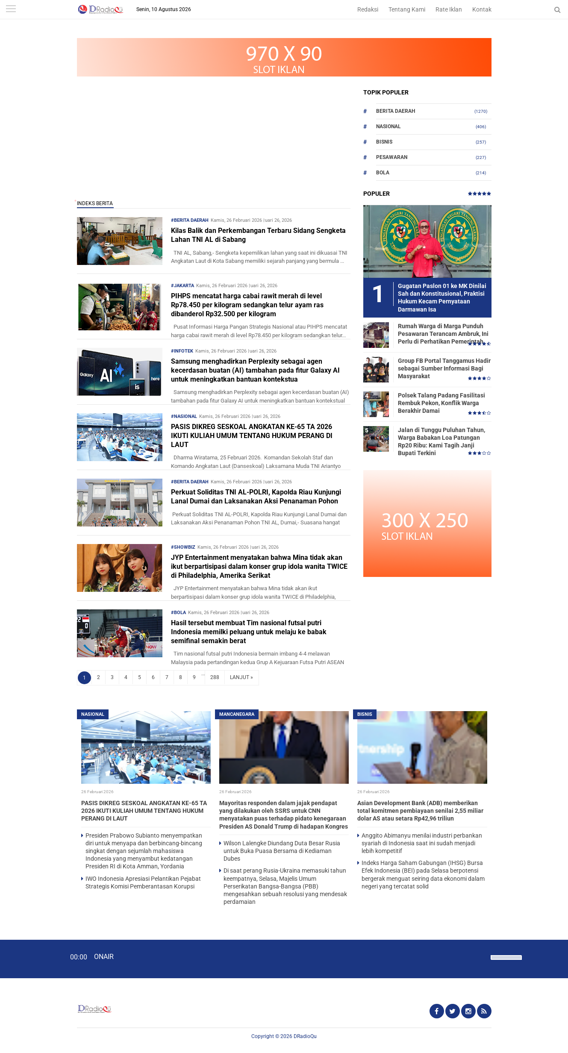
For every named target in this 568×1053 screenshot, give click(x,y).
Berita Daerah (395, 111)
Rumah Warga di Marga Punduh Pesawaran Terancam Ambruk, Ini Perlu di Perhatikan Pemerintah (443, 334)
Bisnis (384, 142)
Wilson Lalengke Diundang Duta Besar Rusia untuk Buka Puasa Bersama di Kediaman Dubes (282, 851)
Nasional (388, 126)
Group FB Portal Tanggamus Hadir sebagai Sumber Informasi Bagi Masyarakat (444, 368)
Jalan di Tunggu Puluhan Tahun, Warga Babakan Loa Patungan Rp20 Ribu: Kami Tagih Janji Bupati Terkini (441, 441)
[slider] (506, 962)
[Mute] (481, 956)
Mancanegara (236, 714)
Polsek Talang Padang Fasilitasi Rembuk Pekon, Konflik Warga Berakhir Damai (441, 403)
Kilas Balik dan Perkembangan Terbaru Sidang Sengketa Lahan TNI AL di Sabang (258, 235)
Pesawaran (391, 157)
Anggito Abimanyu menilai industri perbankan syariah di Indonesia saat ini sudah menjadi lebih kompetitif (422, 843)
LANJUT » (241, 677)
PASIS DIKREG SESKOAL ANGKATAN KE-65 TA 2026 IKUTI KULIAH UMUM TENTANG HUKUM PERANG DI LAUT (252, 436)
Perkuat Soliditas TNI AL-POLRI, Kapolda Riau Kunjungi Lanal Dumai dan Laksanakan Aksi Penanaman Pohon (256, 496)
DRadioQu (305, 1036)
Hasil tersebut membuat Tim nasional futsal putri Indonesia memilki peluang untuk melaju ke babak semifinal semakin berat (249, 632)
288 (214, 677)
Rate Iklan (449, 9)
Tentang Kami (406, 9)
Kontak (481, 9)
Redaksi (367, 9)
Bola (382, 173)
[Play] (27, 958)
